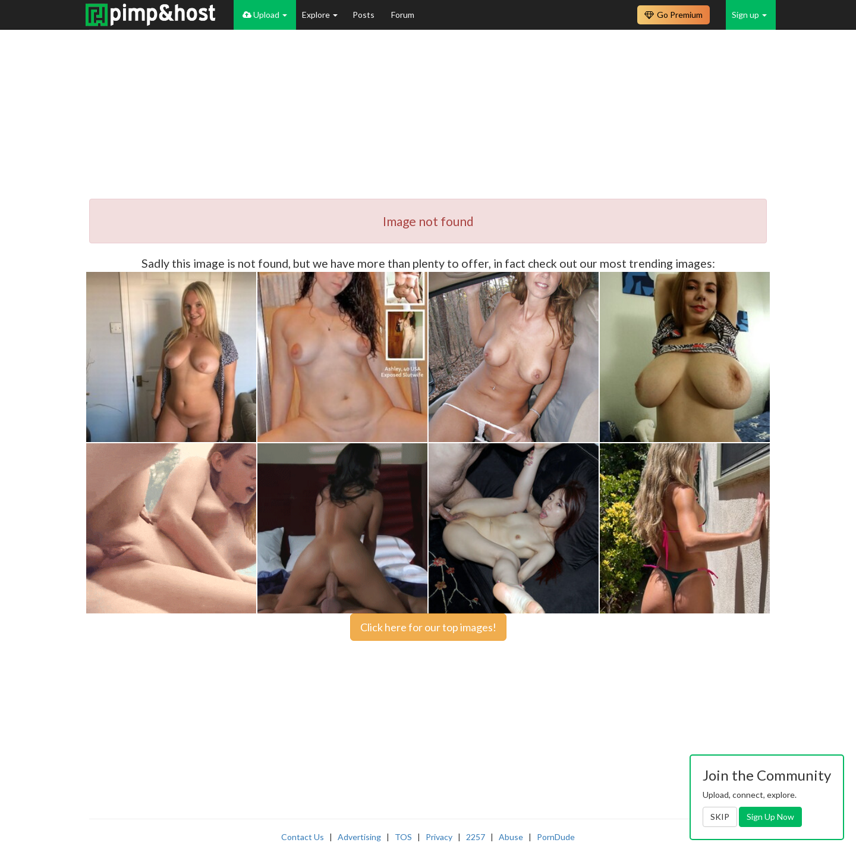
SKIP (719, 817)
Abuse (511, 837)
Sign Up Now (770, 817)
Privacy (439, 837)
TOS (403, 837)
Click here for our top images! (428, 627)
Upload (265, 15)
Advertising (359, 837)
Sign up (749, 15)
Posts (364, 15)
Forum (402, 15)
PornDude (556, 837)
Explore (320, 15)
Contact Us (302, 837)
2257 (475, 837)
